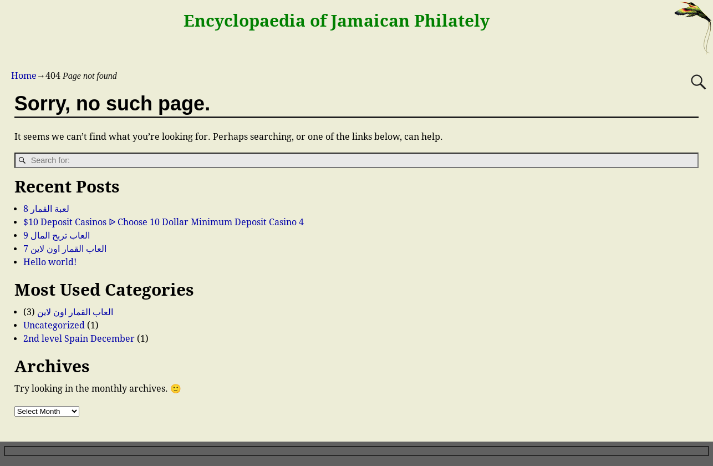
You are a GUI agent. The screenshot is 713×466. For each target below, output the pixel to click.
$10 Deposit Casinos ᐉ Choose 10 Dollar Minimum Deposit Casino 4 (163, 222)
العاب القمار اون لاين (75, 312)
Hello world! (50, 262)
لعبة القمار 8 (46, 209)
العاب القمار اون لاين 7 (64, 249)
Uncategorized (54, 325)
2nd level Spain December (79, 338)
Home (24, 75)
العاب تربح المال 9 (56, 235)
